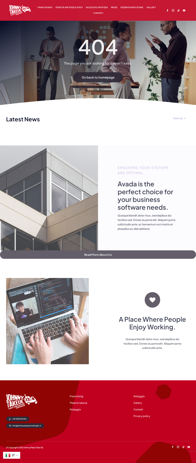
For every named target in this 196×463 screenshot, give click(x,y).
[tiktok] (178, 10)
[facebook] (167, 10)
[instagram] (173, 10)
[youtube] (184, 10)
